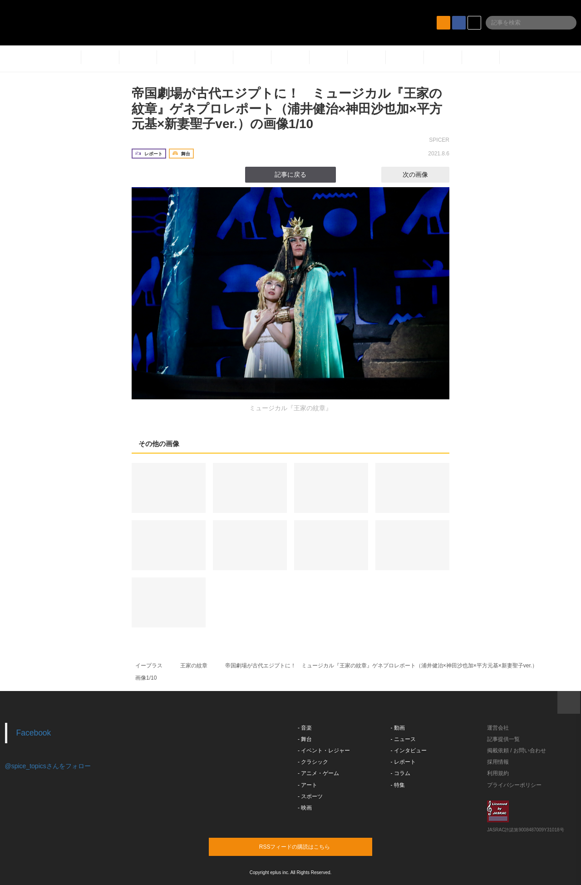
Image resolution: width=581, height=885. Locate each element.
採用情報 (498, 762)
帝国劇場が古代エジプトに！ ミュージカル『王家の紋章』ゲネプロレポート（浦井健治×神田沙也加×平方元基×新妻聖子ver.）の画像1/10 (287, 108)
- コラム (400, 773)
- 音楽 (305, 728)
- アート (307, 785)
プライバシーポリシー (514, 785)
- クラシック (313, 762)
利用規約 (498, 773)
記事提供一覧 (503, 739)
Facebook (33, 732)
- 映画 (305, 808)
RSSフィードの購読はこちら (308, 846)
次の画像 (423, 174)
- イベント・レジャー (324, 750)
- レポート (403, 762)
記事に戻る (290, 174)
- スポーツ (310, 796)
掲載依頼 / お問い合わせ (516, 750)
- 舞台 (305, 739)
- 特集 (398, 785)
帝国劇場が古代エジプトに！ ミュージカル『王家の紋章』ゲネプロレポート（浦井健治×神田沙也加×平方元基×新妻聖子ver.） (381, 665)
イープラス (148, 665)
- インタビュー (409, 750)
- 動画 (398, 728)
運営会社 (498, 728)
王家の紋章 (193, 665)
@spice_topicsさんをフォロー (48, 766)
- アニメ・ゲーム (318, 773)
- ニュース (403, 739)
